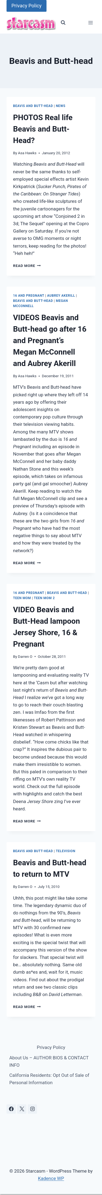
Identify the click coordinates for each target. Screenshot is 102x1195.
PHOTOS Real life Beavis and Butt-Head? (43, 129)
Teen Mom (22, 598)
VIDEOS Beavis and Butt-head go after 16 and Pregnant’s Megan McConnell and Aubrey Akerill (49, 340)
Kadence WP (51, 1178)
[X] (21, 1109)
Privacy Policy (26, 5)
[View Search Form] (63, 23)
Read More (27, 265)
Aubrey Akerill (61, 296)
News (60, 106)
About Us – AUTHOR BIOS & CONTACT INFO (48, 1061)
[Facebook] (11, 1109)
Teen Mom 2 (44, 598)
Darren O (25, 656)
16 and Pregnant (28, 296)
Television (65, 851)
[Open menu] (90, 23)
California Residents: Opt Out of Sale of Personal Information (49, 1078)
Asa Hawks (27, 153)
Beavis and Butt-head (33, 106)
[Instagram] (32, 1109)
